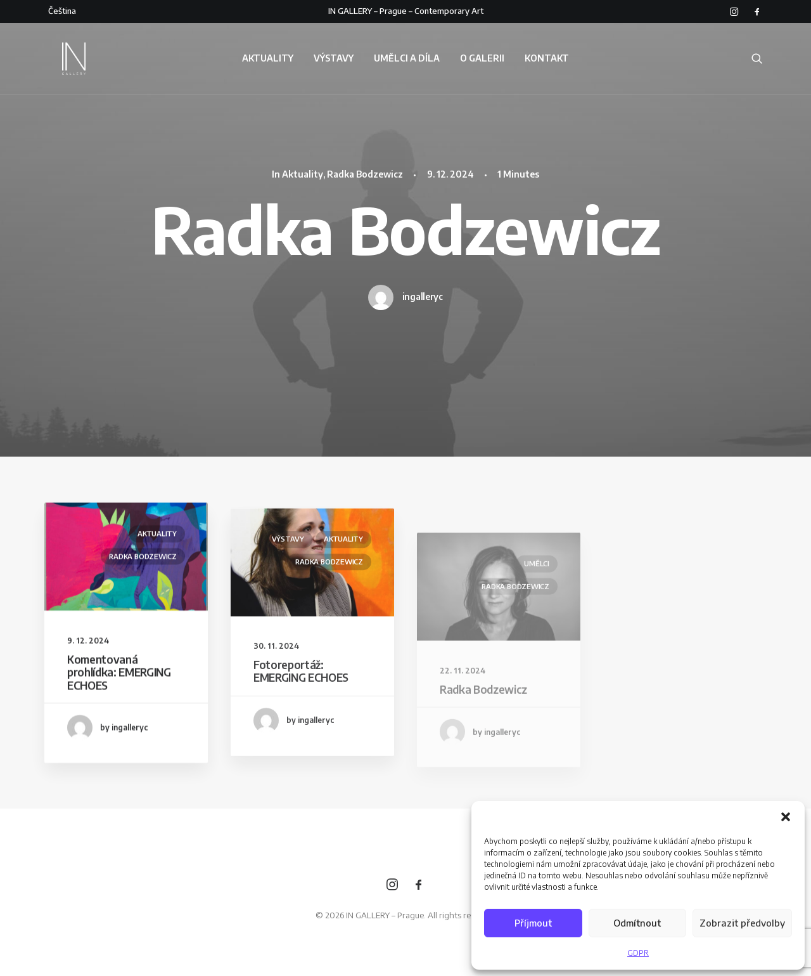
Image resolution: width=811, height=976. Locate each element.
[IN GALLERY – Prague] (60, 63)
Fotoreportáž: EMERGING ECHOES (300, 711)
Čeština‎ (62, 11)
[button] (785, 816)
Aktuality (302, 174)
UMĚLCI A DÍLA (407, 63)
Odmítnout (637, 922)
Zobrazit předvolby (742, 922)
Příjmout (533, 922)
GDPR (638, 953)
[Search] (757, 63)
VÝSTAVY (334, 63)
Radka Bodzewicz (365, 174)
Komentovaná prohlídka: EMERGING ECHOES (119, 685)
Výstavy (288, 579)
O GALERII (482, 63)
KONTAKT (547, 63)
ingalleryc (422, 296)
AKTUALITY (267, 63)
